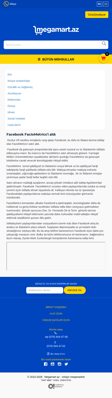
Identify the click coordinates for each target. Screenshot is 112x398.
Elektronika (14, 99)
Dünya (11, 105)
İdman (11, 112)
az (105, 4)
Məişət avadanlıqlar (19, 80)
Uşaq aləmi (14, 124)
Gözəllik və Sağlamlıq (20, 87)
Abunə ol (74, 290)
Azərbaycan (14, 93)
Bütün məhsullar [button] (56, 59)
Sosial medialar (16, 118)
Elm (10, 74)
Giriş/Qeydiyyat (97, 14)
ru (99, 4)
